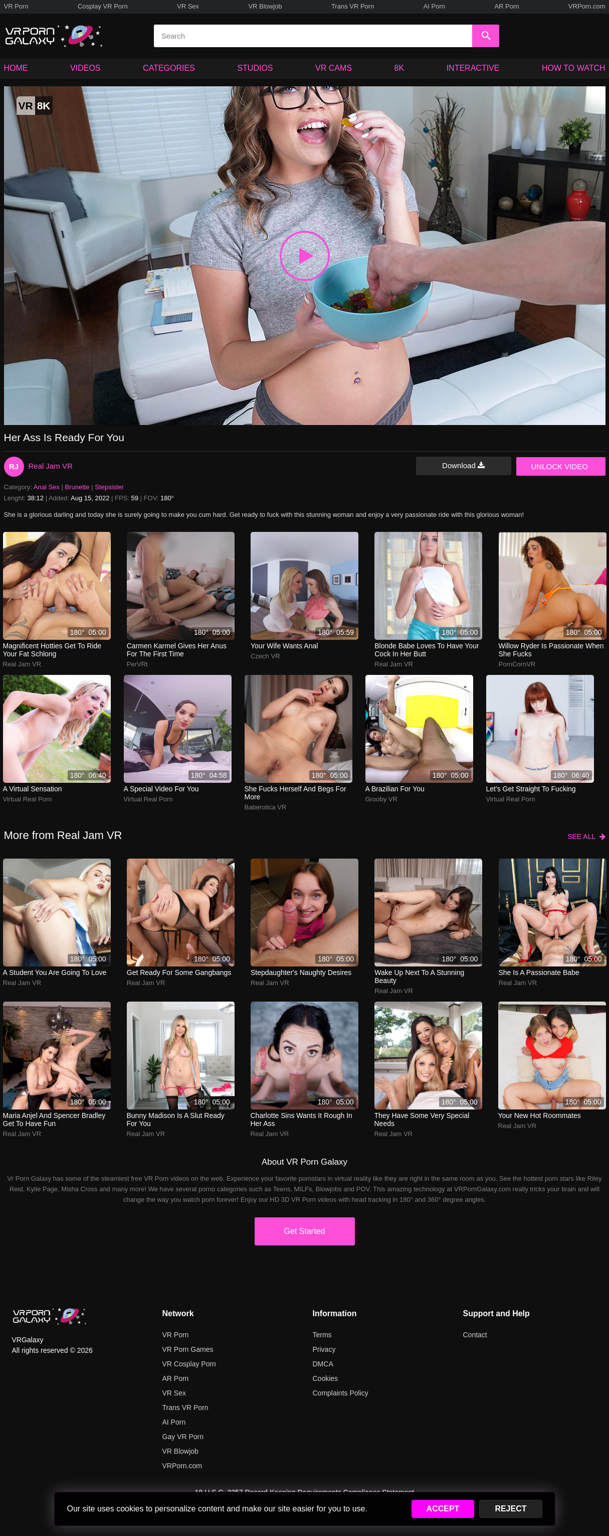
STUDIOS (255, 68)
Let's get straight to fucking (531, 789)
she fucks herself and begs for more (295, 793)
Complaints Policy (340, 1393)
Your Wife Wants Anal (284, 646)
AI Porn (434, 6)
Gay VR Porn (183, 1437)
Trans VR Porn (352, 6)
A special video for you (161, 789)
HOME (16, 68)
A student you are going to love (55, 972)
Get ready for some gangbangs (179, 972)
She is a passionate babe (539, 972)
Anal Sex (47, 487)
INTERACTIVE (473, 68)
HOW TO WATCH (573, 68)
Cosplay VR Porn (103, 6)
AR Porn (506, 6)
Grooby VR (381, 799)
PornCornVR (517, 664)
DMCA (323, 1364)
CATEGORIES (169, 68)
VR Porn (16, 6)
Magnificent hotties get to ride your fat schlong (52, 650)
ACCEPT (443, 1508)
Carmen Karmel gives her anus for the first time (177, 650)
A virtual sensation (32, 789)
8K (399, 68)
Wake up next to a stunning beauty (419, 976)
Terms (322, 1335)
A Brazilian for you (395, 789)
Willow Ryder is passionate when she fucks (551, 650)
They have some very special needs (422, 1119)
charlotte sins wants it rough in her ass (301, 1119)
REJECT (510, 1508)
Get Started (304, 1231)
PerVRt (137, 664)
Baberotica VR (266, 807)
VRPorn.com (586, 6)
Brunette (77, 487)
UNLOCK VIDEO (559, 466)
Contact (475, 1335)
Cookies (325, 1378)
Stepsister (109, 487)
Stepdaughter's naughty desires (301, 972)
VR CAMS (333, 68)
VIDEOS (85, 68)
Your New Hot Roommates (539, 1115)
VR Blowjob (265, 6)
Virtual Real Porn (27, 799)
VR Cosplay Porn (189, 1364)
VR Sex (188, 6)
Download (463, 465)
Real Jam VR (51, 466)
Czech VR (265, 656)
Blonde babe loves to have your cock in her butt (426, 650)
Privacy (324, 1349)
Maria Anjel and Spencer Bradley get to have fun (54, 1119)
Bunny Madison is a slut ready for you (176, 1119)
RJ (14, 466)
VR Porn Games (188, 1349)
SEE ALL (586, 836)
